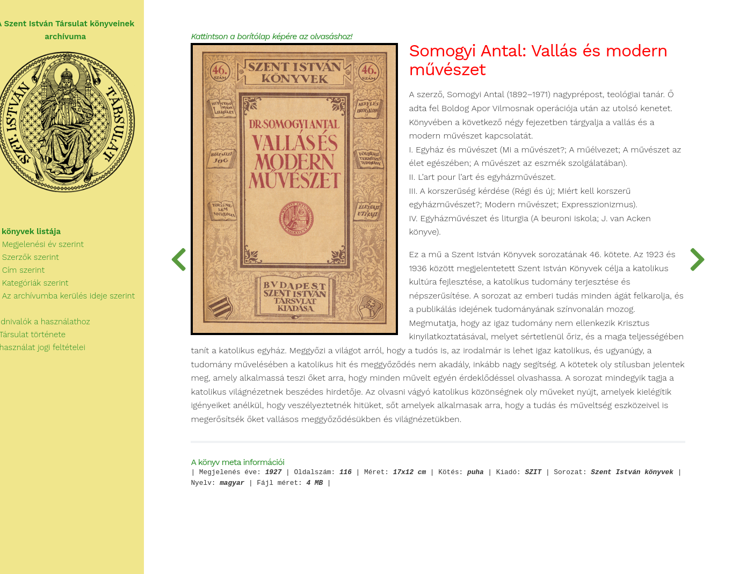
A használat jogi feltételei (49, 351)
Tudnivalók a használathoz (51, 325)
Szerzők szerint (36, 261)
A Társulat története (39, 338)
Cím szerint (29, 274)
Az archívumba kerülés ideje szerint (74, 299)
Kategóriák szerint (41, 287)
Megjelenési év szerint (48, 248)
